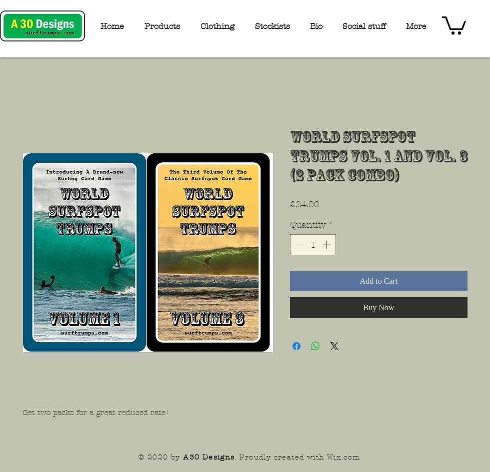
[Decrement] (299, 245)
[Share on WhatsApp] (316, 346)
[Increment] (327, 245)
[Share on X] (334, 346)
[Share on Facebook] (296, 346)
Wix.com (343, 457)
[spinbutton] (313, 245)
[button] (454, 24)
